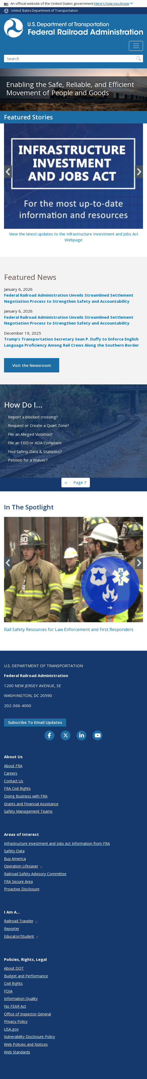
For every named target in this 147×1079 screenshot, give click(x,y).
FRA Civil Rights (17, 788)
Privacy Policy (15, 1021)
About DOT (14, 968)
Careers (10, 773)
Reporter (11, 928)
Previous (8, 171)
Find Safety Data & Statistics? (35, 451)
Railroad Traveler (21, 920)
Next (139, 171)
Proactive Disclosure (21, 888)
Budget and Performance (26, 975)
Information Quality (21, 998)
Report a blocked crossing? (33, 417)
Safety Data (14, 850)
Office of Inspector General (27, 1013)
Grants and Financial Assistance (31, 803)
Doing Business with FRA (25, 796)
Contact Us (13, 780)
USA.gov (11, 1029)
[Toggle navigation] (136, 46)
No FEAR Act (15, 1006)
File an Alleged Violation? (30, 434)
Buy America (15, 858)
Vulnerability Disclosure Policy (29, 1036)
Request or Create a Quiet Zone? (38, 425)
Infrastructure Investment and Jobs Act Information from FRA (57, 843)
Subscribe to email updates (35, 722)
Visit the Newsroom (31, 365)
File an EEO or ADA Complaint (35, 442)
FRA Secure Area (18, 881)
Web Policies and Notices (26, 1044)
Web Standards (17, 1052)
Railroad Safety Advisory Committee (35, 873)
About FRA (13, 765)
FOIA (8, 991)
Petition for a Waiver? (28, 460)
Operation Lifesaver (23, 866)
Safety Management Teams (28, 811)
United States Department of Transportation (44, 10)
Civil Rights (13, 983)
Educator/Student (21, 936)
